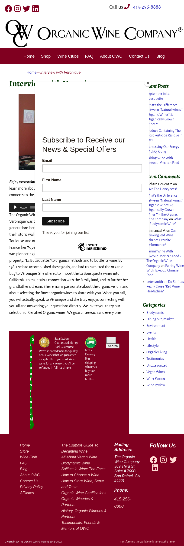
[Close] (147, 82)
